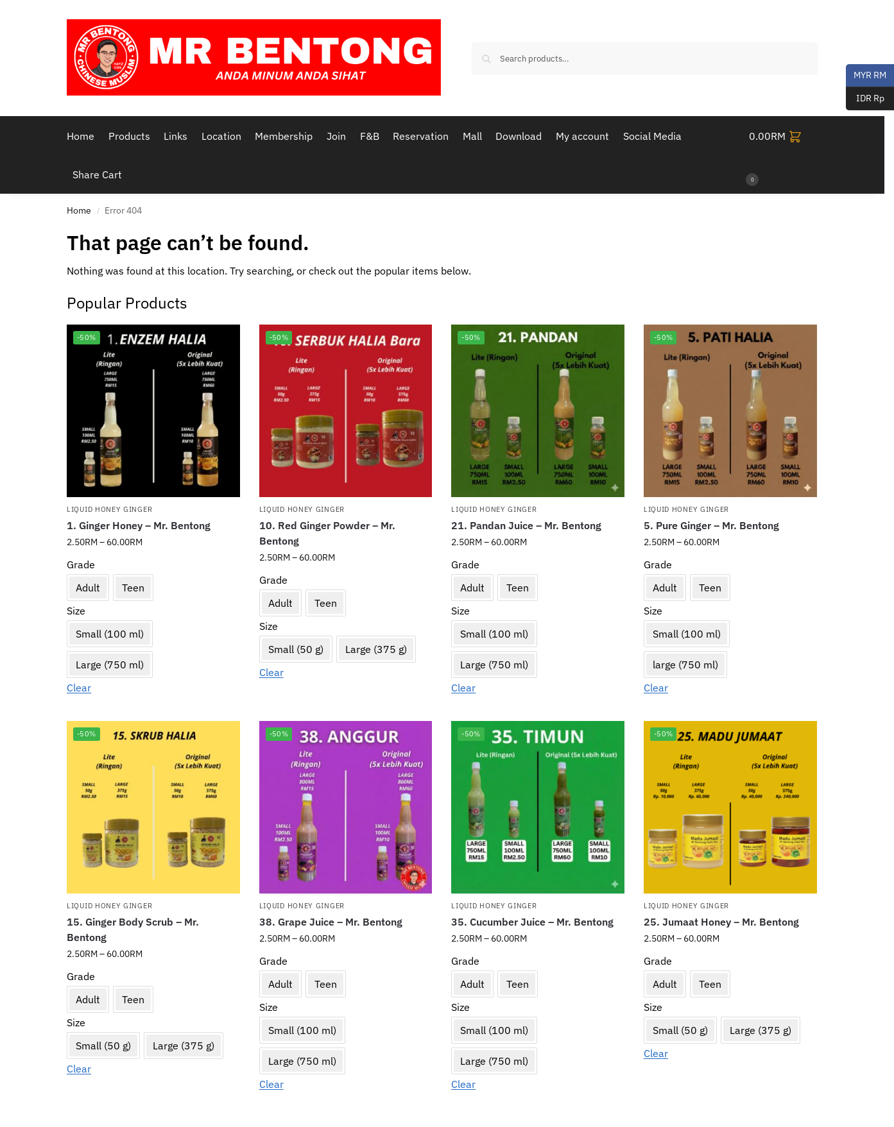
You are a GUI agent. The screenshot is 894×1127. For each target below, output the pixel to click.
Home (79, 210)
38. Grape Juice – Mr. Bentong (330, 921)
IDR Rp (865, 98)
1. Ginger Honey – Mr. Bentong (139, 525)
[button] (783, 155)
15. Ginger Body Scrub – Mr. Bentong (133, 929)
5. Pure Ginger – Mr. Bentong (711, 525)
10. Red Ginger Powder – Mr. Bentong (327, 533)
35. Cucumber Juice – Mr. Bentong (532, 921)
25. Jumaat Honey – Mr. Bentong (721, 921)
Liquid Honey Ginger (109, 509)
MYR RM (866, 75)
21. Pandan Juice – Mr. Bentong (526, 525)
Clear (79, 687)
